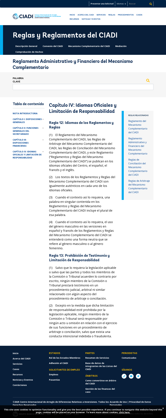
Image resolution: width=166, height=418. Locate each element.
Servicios (101, 15)
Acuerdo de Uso (118, 401)
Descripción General (26, 46)
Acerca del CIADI (86, 15)
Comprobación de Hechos (29, 51)
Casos (139, 15)
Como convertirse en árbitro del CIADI (100, 382)
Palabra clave (18, 80)
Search (148, 80)
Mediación (121, 46)
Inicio (72, 15)
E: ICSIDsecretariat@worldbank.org (131, 376)
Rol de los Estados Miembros (64, 357)
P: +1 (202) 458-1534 (124, 376)
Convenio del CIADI (53, 46)
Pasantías (54, 379)
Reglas (111, 15)
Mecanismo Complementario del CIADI (89, 46)
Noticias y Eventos (91, 19)
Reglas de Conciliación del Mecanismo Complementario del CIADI (137, 167)
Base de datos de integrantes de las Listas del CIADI (101, 366)
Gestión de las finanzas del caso (100, 390)
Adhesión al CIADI (58, 363)
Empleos (53, 374)
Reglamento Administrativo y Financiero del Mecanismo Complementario (137, 146)
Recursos (74, 19)
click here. (124, 412)
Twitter (138, 376)
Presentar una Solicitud (102, 3)
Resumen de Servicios (97, 357)
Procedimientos (126, 15)
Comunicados (129, 357)
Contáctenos (20, 385)
